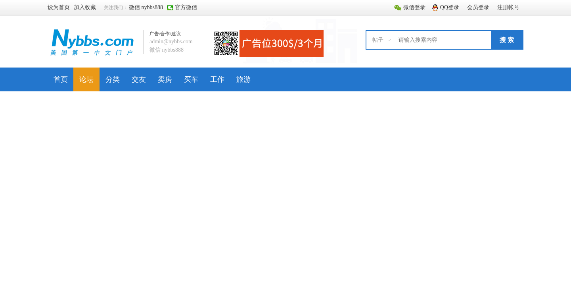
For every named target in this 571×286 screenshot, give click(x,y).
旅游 (243, 79)
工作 (217, 79)
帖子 (377, 40)
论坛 (86, 79)
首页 (61, 79)
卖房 (165, 79)
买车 (191, 79)
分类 (112, 79)
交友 (139, 79)
